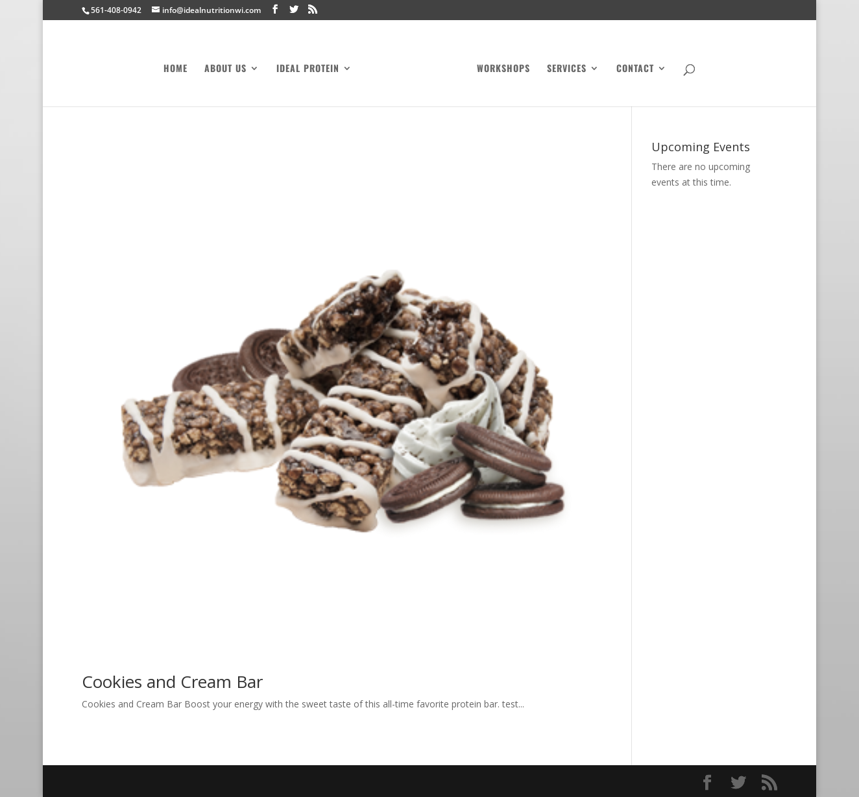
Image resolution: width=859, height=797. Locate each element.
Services (563, 65)
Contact (631, 65)
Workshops (499, 65)
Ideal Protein (311, 65)
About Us (229, 65)
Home (179, 65)
